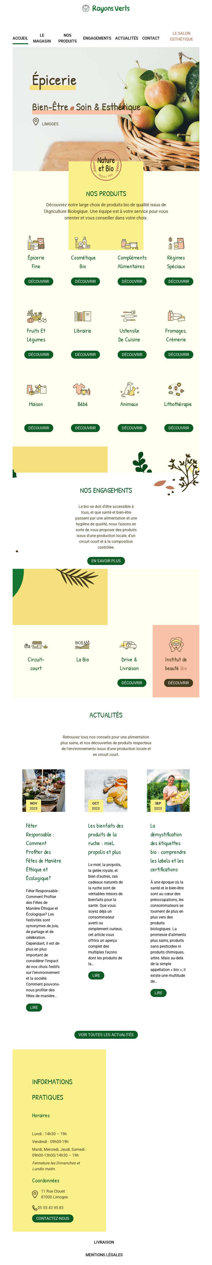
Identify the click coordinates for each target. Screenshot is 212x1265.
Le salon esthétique (181, 36)
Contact (151, 38)
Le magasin (42, 38)
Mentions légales (104, 1255)
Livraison (104, 1242)
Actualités (126, 38)
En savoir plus (106, 561)
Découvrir (38, 281)
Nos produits (67, 38)
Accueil (20, 38)
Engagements (97, 38)
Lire (34, 1007)
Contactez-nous (52, 1218)
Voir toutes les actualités (106, 1035)
